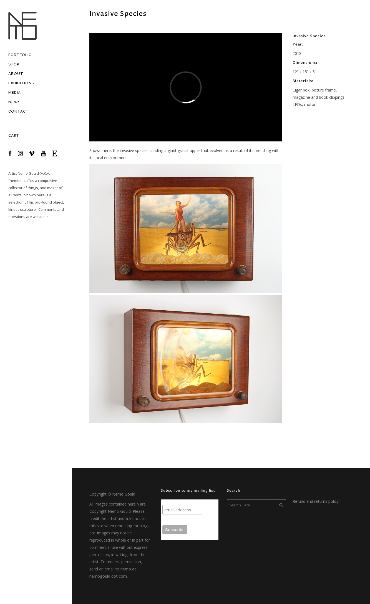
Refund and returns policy (316, 501)
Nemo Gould (28, 173)
